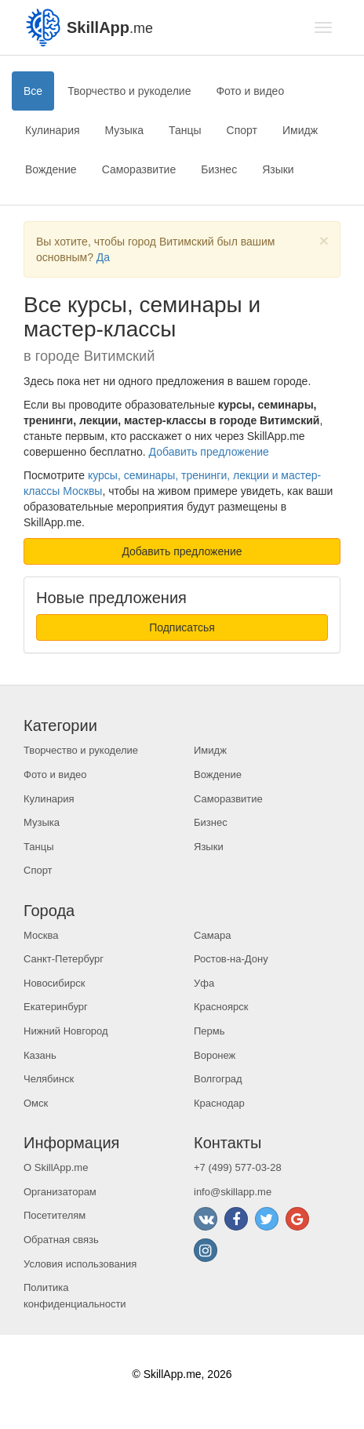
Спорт (242, 130)
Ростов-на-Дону (231, 959)
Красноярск (221, 1007)
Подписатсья (182, 627)
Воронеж (214, 1055)
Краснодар (219, 1103)
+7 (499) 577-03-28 (238, 1167)
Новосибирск (55, 983)
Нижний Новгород (66, 1031)
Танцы (185, 130)
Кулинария (52, 130)
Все (33, 91)
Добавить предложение (209, 451)
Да (103, 257)
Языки (278, 169)
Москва (41, 935)
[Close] (324, 240)
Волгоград (218, 1079)
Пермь (209, 1031)
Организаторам (60, 1192)
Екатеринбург (56, 1007)
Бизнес (219, 169)
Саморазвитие (139, 169)
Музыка (124, 130)
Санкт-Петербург (64, 959)
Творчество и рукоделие (129, 91)
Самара (212, 935)
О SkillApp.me (56, 1167)
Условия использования (80, 1264)
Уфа (204, 983)
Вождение (51, 169)
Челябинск (49, 1079)
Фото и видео (250, 91)
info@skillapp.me (232, 1192)
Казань (40, 1055)
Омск (36, 1103)
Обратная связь (61, 1239)
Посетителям (55, 1215)
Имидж (300, 130)
